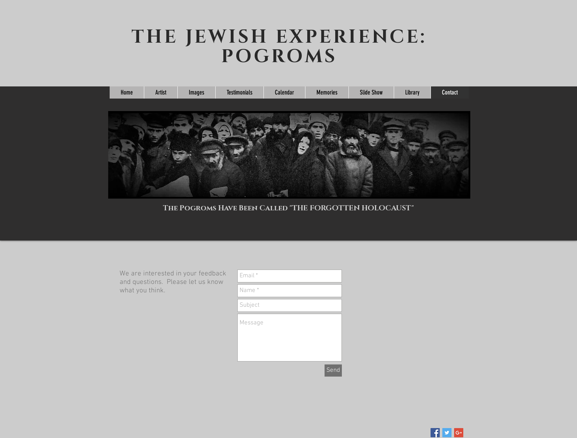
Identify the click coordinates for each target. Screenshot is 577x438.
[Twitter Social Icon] (447, 432)
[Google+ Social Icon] (458, 432)
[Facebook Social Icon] (435, 432)
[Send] (333, 370)
